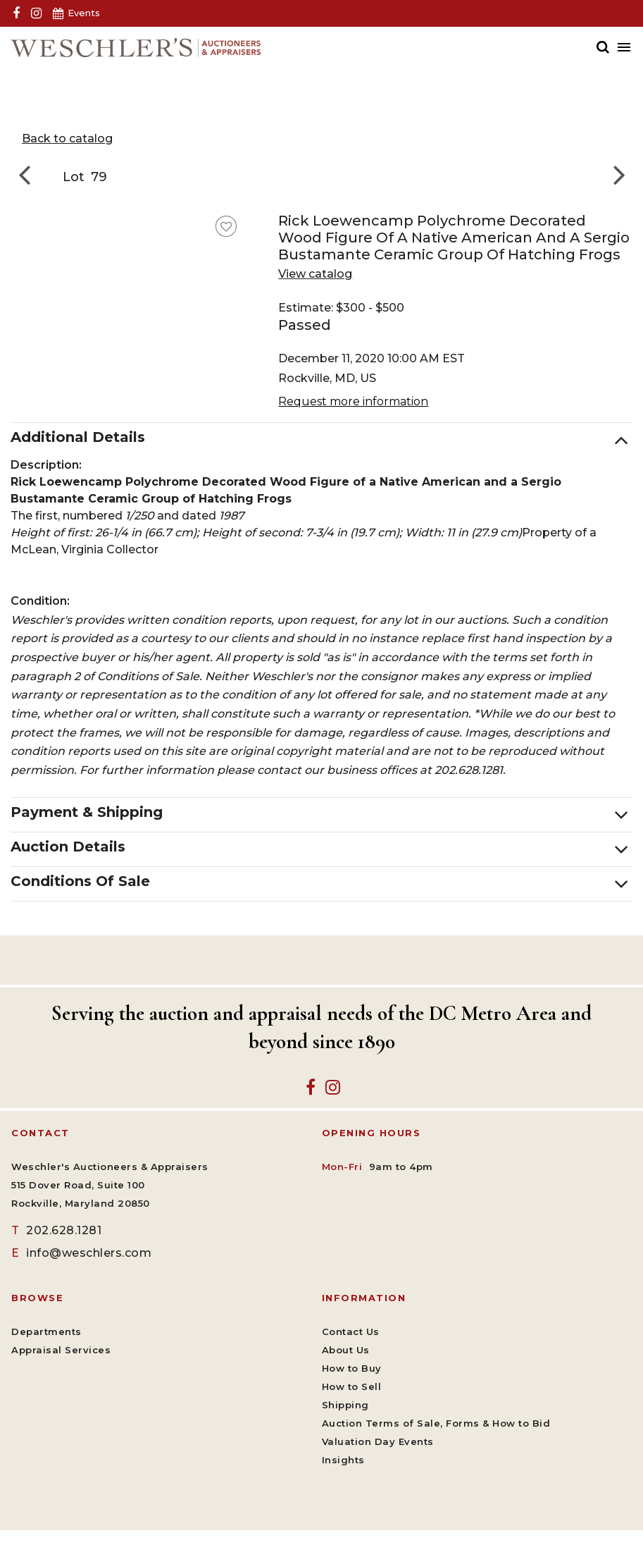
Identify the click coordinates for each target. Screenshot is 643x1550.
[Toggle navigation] (621, 47)
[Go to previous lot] (28, 174)
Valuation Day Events (378, 1441)
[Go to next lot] (614, 174)
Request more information (353, 401)
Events (84, 12)
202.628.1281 (56, 1230)
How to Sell (352, 1386)
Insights (343, 1459)
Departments (46, 1331)
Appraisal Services (61, 1349)
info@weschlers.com (81, 1253)
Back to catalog (67, 138)
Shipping (345, 1404)
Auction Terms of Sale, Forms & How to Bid (436, 1423)
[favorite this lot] (226, 226)
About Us (346, 1349)
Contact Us (351, 1331)
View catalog (315, 274)
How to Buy (352, 1368)
